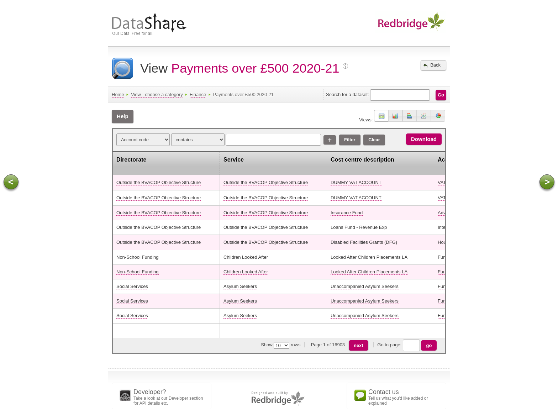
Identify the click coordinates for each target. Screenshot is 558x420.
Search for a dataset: (347, 94)
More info (346, 66)
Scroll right (546, 181)
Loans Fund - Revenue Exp (359, 227)
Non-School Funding (137, 257)
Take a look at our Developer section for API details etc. (170, 397)
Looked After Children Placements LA (369, 257)
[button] (381, 116)
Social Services (132, 286)
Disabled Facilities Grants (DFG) (364, 242)
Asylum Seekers (240, 286)
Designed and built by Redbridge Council (279, 399)
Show (267, 344)
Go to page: (407, 344)
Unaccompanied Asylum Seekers (365, 286)
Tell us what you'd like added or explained (405, 397)
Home (118, 94)
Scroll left (11, 181)
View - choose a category (157, 94)
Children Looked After (245, 257)
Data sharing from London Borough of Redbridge (407, 22)
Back (431, 65)
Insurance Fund (347, 212)
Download (424, 139)
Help (122, 116)
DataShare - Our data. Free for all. (161, 25)
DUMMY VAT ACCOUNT (356, 182)
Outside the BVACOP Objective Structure (158, 182)
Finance (198, 94)
